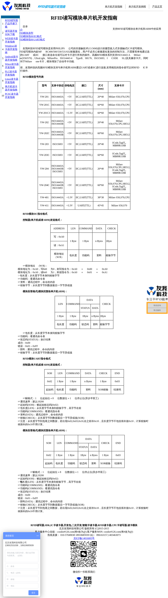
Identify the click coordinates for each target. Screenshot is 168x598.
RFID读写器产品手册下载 (11, 23)
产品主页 (157, 6)
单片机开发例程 (137, 6)
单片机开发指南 (113, 6)
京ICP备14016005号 (84, 538)
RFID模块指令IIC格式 (30, 36)
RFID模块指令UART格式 (31, 39)
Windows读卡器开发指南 (11, 49)
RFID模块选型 (25, 33)
